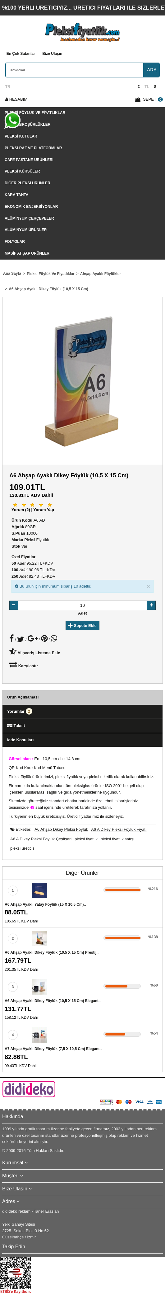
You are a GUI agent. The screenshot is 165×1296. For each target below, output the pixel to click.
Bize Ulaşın (52, 53)
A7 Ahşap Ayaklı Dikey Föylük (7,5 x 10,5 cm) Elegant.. (53, 1049)
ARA (152, 69)
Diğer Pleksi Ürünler (27, 183)
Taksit (16, 725)
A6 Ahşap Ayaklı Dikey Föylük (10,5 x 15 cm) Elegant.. (53, 1001)
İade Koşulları (20, 740)
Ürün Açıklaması (23, 697)
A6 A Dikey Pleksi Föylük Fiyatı (118, 829)
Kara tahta (16, 195)
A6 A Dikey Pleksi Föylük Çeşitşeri (40, 839)
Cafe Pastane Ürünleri (29, 160)
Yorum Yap (43, 509)
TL (146, 87)
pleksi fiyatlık (86, 839)
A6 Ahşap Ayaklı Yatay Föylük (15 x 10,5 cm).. (45, 904)
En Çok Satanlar (21, 53)
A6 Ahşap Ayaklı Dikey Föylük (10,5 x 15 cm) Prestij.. (52, 952)
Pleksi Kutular (21, 136)
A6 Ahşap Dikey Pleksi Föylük (61, 829)
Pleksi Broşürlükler (27, 124)
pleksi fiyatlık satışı (117, 839)
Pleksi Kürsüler (22, 171)
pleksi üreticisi (22, 848)
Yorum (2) (20, 509)
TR (7, 87)
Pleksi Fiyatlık (36, 539)
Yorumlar (19, 711)
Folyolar (15, 241)
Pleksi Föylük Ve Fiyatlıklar (35, 113)
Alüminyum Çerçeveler (29, 218)
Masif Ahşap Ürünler (27, 253)
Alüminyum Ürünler (26, 230)
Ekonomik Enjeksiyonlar (31, 206)
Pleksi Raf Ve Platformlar (33, 148)
